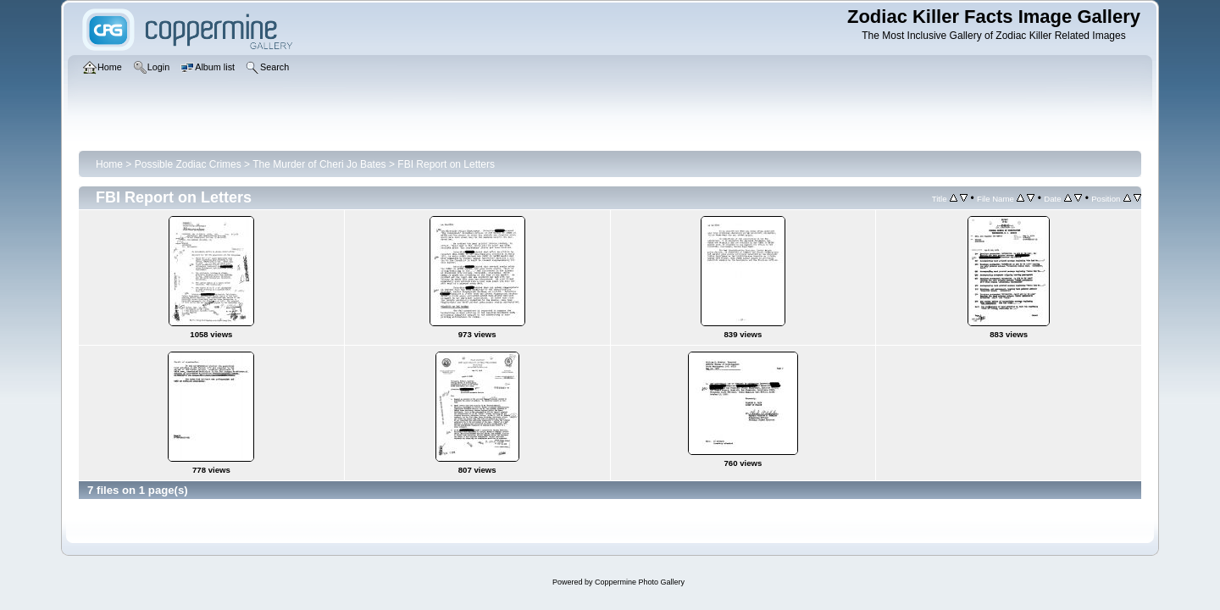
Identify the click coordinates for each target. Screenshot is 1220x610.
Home (109, 164)
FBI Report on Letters (446, 164)
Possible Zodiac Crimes (188, 164)
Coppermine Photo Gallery (640, 582)
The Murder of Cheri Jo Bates (318, 164)
